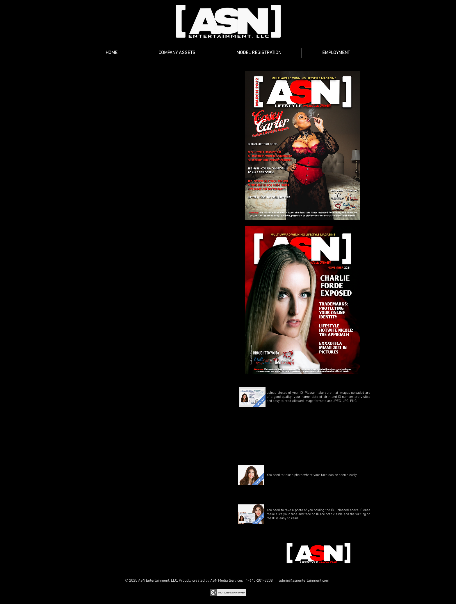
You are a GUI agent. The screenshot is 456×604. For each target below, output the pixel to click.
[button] (177, 53)
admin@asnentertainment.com (304, 580)
